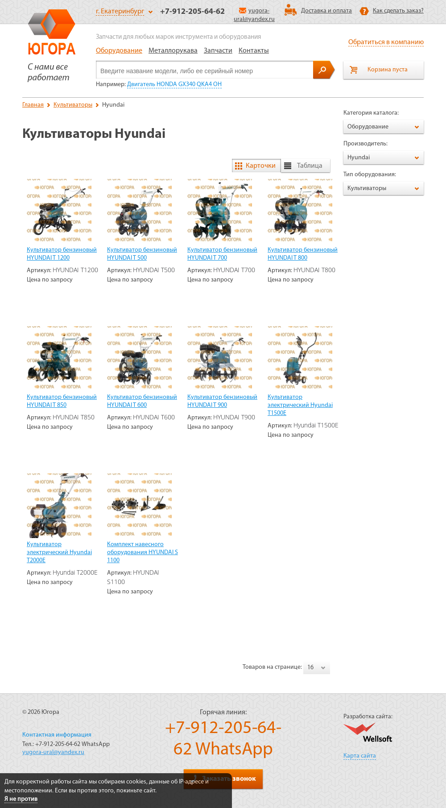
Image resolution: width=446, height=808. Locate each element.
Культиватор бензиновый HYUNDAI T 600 (142, 401)
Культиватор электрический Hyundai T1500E (300, 405)
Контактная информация (56, 735)
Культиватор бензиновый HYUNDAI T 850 (62, 401)
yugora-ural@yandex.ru (53, 752)
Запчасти (218, 50)
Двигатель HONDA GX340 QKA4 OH (174, 84)
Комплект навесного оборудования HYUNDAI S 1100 (142, 552)
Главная (33, 105)
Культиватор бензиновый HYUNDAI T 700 (222, 254)
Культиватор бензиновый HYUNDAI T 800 (303, 254)
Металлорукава (173, 50)
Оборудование (119, 50)
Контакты (254, 50)
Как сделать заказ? (398, 11)
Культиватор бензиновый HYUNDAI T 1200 (62, 254)
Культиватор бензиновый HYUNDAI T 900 (222, 401)
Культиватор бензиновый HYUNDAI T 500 (142, 254)
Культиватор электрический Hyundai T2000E (59, 552)
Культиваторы (73, 105)
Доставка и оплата (326, 11)
